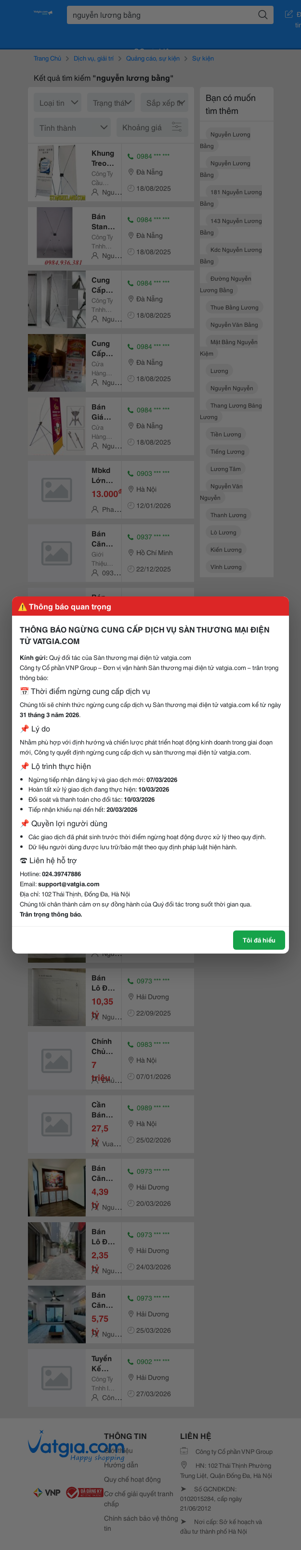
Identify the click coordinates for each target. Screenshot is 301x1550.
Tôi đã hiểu (259, 939)
